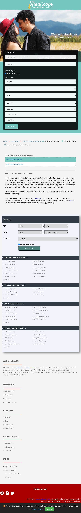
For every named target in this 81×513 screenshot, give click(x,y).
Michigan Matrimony (11, 319)
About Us (8, 417)
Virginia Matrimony (10, 313)
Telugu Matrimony (39, 276)
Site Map (8, 477)
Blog (6, 421)
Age (4, 226)
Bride (8, 74)
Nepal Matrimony (39, 344)
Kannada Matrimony (40, 267)
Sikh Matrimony (38, 292)
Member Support (11, 402)
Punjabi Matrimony (10, 273)
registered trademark (43, 499)
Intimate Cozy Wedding (13, 474)
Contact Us (8, 451)
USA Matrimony (38, 332)
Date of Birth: (9, 77)
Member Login (10, 391)
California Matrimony (11, 307)
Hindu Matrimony (10, 289)
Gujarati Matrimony (10, 267)
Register (11, 126)
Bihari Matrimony (39, 264)
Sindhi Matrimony (39, 273)
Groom (16, 74)
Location (6, 238)
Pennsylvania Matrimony (41, 316)
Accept (49, 509)
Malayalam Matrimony (11, 270)
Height (5, 232)
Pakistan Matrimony (11, 335)
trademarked (30, 368)
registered (18, 368)
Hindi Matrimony (10, 261)
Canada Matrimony (39, 335)
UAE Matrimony (9, 341)
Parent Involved (10, 470)
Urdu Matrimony (39, 261)
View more (6, 279)
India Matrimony (10, 332)
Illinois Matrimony (39, 313)
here (70, 200)
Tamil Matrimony (10, 276)
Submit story (9, 428)
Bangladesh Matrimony (41, 338)
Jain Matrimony (38, 295)
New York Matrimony (40, 307)
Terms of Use (9, 443)
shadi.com (38, 198)
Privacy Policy (9, 447)
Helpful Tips (9, 425)
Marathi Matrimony (39, 270)
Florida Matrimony (10, 316)
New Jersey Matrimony (41, 310)
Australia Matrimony (40, 341)
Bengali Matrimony (10, 264)
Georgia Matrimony (39, 319)
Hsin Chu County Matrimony (32, 141)
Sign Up (7, 398)
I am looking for (10, 71)
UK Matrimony (9, 338)
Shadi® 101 (9, 395)
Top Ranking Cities (11, 466)
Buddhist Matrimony (11, 295)
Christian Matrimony (11, 292)
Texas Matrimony (10, 310)
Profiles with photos (27, 244)
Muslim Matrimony (39, 289)
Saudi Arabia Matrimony (12, 344)
